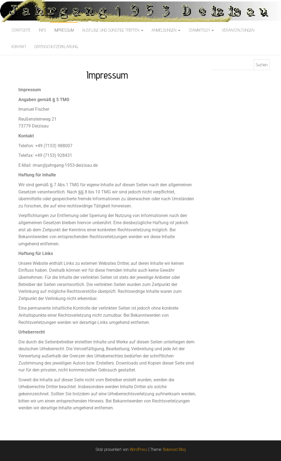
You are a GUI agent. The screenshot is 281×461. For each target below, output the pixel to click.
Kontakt (19, 46)
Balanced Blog (174, 449)
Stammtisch (201, 30)
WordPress (138, 449)
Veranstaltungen (238, 30)
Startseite (21, 30)
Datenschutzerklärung (56, 46)
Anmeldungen (165, 30)
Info (42, 30)
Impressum (64, 30)
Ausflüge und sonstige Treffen (112, 30)
